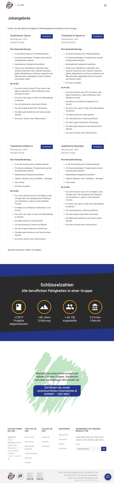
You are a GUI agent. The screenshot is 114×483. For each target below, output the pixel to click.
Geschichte (29, 442)
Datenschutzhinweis (80, 480)
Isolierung (63, 448)
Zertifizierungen (31, 453)
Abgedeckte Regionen (29, 447)
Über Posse (29, 437)
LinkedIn (45, 442)
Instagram (46, 446)
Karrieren (28, 458)
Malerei (62, 444)
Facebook (46, 437)
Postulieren (46, 36)
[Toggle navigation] (105, 5)
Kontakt (28, 462)
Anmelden (103, 449)
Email (78, 444)
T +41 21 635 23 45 (14, 457)
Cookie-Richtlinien (92, 480)
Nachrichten (63, 435)
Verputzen (63, 439)
